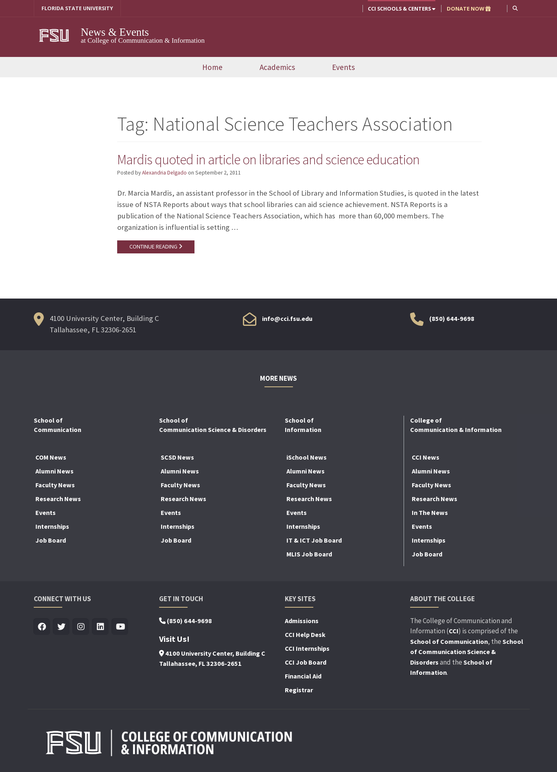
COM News (50, 457)
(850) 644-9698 (451, 318)
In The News (430, 512)
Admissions (302, 621)
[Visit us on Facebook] (42, 627)
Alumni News (54, 471)
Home (212, 67)
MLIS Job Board (309, 554)
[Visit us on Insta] (81, 627)
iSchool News (306, 457)
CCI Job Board (305, 662)
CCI (454, 631)
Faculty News (55, 485)
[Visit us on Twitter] (61, 627)
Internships (52, 526)
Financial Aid (303, 676)
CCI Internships (307, 648)
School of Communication (449, 641)
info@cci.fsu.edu (287, 318)
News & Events (116, 32)
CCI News (425, 457)
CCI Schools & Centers (401, 8)
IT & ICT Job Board (314, 540)
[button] (515, 8)
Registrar (299, 690)
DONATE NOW (469, 8)
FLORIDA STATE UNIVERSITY (78, 8)
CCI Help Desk (305, 634)
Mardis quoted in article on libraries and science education (270, 159)
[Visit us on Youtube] (120, 627)
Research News (58, 499)
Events (343, 67)
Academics (277, 67)
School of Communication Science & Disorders (466, 651)
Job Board (50, 540)
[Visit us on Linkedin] (100, 627)
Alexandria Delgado (165, 172)
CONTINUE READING (155, 247)
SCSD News (177, 457)
